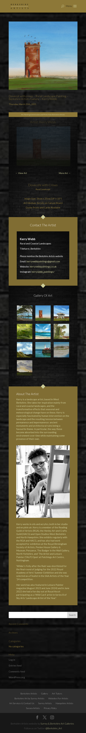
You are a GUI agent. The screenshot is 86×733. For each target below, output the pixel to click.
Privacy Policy (50, 708)
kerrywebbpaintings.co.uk (43, 266)
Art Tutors (57, 693)
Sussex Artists (33, 708)
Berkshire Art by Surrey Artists (29, 698)
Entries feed (15, 665)
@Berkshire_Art (53, 728)
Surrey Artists (45, 703)
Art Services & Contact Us (21, 703)
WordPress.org (17, 677)
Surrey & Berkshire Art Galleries (57, 723)
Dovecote (34, 185)
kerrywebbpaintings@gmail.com (43, 261)
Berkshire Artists (29, 693)
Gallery (44, 693)
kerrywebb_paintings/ (43, 271)
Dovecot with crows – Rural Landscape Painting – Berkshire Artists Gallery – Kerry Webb (38, 97)
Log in (12, 659)
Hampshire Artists (64, 703)
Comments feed (17, 671)
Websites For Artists (58, 698)
